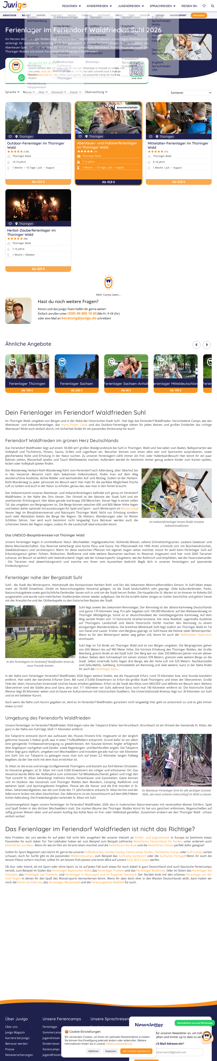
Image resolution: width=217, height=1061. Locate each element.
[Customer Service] (207, 1037)
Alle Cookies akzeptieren (136, 1051)
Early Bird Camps (138, 860)
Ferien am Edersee (29, 882)
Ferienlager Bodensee (150, 870)
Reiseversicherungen (19, 1055)
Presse (9, 1049)
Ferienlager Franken (111, 870)
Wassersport (178, 15)
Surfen (40, 15)
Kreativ (145, 15)
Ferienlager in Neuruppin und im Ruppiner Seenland (100, 874)
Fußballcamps (94, 852)
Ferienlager (50, 1027)
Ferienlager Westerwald (64, 882)
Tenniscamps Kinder (139, 852)
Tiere (131, 15)
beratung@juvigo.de (40, 74)
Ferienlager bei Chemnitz (41, 874)
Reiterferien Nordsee (123, 845)
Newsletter (199, 15)
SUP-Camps (195, 852)
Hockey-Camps (115, 852)
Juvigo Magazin (15, 1032)
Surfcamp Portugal (172, 856)
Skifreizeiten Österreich (196, 635)
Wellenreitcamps (82, 856)
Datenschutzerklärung (119, 1043)
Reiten (72, 15)
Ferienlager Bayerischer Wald (71, 870)
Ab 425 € (38, 269)
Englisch (56, 15)
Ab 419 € (38, 182)
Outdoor (104, 15)
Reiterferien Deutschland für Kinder (157, 841)
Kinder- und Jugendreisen (152, 837)
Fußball (86, 15)
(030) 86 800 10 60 (51, 71)
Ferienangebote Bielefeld (107, 882)
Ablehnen (93, 1051)
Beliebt (26, 15)
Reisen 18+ (189, 6)
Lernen (159, 15)
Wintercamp (129, 508)
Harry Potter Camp (74, 425)
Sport (119, 15)
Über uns (11, 1027)
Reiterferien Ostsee (160, 845)
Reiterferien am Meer (19, 845)
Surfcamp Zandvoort (132, 856)
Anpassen (110, 1051)
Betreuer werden (16, 1044)
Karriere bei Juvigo (17, 1038)
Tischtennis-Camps (166, 852)
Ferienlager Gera (106, 669)
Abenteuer (9, 15)
